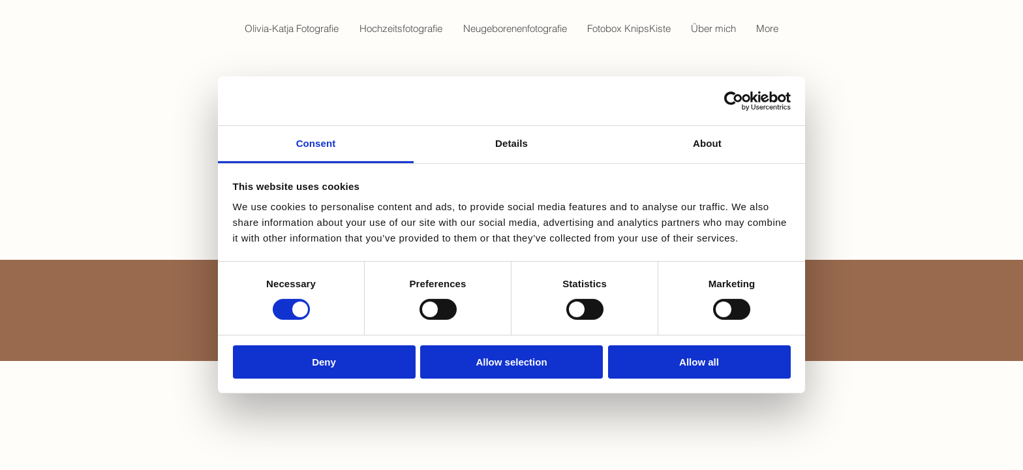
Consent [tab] (316, 143)
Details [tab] (511, 143)
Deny (324, 362)
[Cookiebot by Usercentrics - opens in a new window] (734, 100)
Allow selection (511, 362)
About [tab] (707, 143)
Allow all (699, 362)
